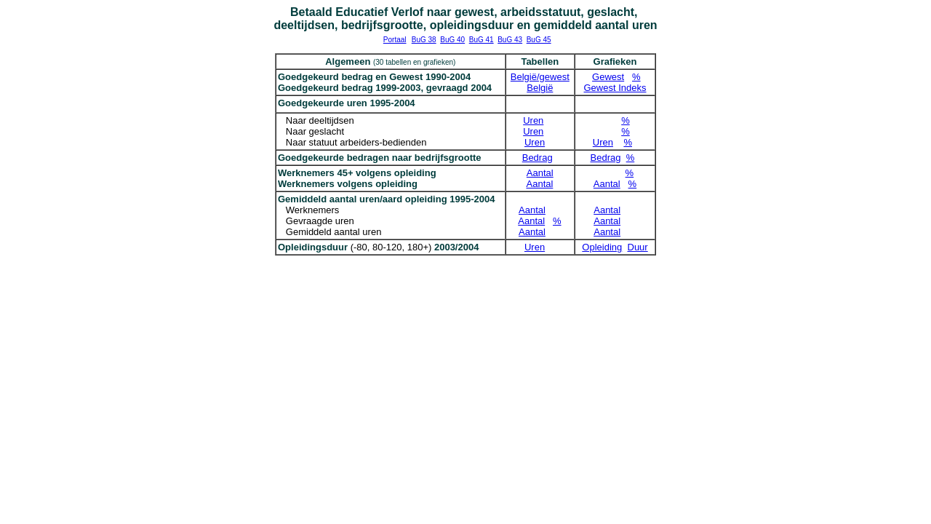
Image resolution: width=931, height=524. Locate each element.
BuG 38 (424, 40)
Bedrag (537, 157)
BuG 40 (452, 40)
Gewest (608, 76)
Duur (638, 247)
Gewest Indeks (615, 87)
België (540, 87)
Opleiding (602, 247)
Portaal (395, 40)
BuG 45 (539, 40)
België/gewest (540, 76)
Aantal (540, 172)
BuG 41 (481, 40)
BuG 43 (510, 40)
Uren (533, 120)
